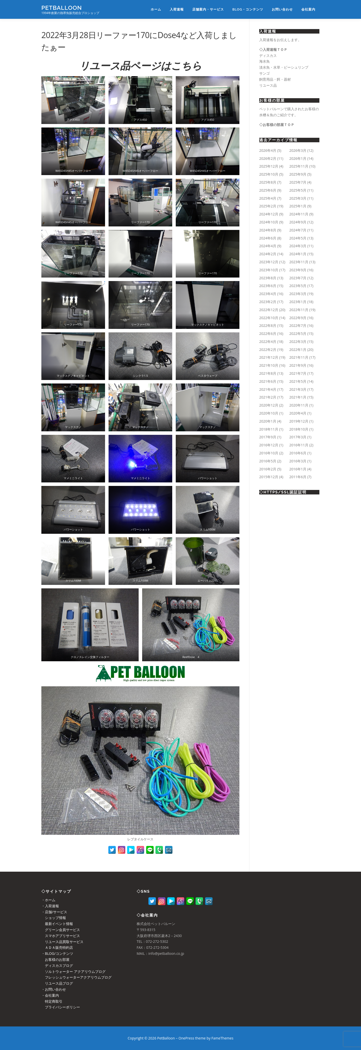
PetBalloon (61, 7)
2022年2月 (267, 349)
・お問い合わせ (53, 989)
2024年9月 (297, 222)
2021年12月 (268, 357)
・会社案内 (50, 995)
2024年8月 (267, 230)
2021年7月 (297, 373)
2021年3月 (297, 389)
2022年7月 (297, 325)
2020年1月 (267, 421)
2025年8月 (267, 182)
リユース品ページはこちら (140, 66)
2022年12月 (268, 309)
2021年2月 (267, 397)
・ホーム (48, 899)
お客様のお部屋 (55, 959)
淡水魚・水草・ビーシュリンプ (283, 67)
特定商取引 (51, 1001)
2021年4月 (267, 389)
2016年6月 (297, 453)
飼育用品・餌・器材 (275, 79)
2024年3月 (297, 245)
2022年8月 (267, 325)
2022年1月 (297, 349)
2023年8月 (267, 278)
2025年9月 (297, 174)
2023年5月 (297, 285)
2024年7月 (297, 230)
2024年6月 (267, 238)
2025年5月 (297, 190)
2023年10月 (268, 270)
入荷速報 (177, 9)
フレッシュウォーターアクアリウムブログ (76, 977)
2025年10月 (268, 174)
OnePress (186, 1038)
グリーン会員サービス (60, 929)
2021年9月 (297, 365)
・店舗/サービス (54, 911)
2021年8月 (267, 373)
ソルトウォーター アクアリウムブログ (73, 971)
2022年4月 (267, 341)
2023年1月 (297, 301)
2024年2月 (267, 253)
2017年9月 (267, 437)
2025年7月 (297, 182)
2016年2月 (267, 469)
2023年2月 (267, 301)
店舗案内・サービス (208, 9)
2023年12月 (268, 261)
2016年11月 (298, 445)
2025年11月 (298, 166)
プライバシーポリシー (60, 1007)
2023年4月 (267, 293)
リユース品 (268, 85)
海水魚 (264, 61)
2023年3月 (297, 293)
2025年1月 (297, 206)
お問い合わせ (282, 9)
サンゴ (264, 73)
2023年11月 (298, 261)
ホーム (156, 9)
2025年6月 (267, 190)
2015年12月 (268, 476)
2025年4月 (267, 198)
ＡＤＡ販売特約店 (57, 947)
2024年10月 (268, 222)
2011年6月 (297, 476)
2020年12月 (268, 405)
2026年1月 (297, 158)
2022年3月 (297, 341)
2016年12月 (268, 445)
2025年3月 (297, 198)
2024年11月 (298, 214)
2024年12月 (268, 214)
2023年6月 (267, 285)
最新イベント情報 (57, 923)
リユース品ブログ (57, 983)
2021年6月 (267, 381)
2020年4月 (297, 413)
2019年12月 (298, 421)
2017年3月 (297, 437)
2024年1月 (297, 253)
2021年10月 (268, 365)
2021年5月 (297, 381)
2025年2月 (267, 206)
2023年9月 (297, 270)
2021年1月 (297, 397)
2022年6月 (267, 333)
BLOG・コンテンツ (247, 9)
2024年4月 (267, 245)
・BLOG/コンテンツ (57, 953)
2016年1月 (297, 469)
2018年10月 (298, 429)
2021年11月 (298, 357)
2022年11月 (298, 309)
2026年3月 (297, 150)
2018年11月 (268, 429)
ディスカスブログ (57, 965)
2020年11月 (298, 405)
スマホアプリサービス (60, 935)
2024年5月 (297, 238)
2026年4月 (267, 150)
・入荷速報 (50, 905)
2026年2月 (267, 158)
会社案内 (308, 9)
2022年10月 (268, 317)
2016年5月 (267, 461)
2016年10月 (268, 453)
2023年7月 (297, 278)
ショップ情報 (53, 917)
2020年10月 (268, 413)
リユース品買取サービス (62, 941)
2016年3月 (297, 461)
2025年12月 (268, 166)
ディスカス (268, 55)
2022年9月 (297, 317)
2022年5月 (297, 333)
